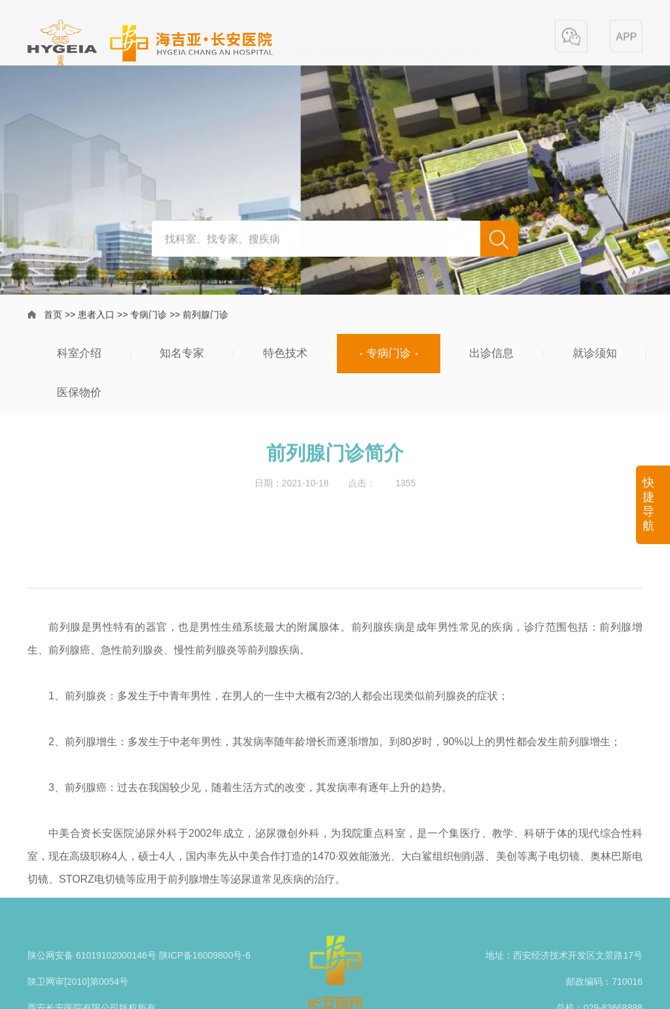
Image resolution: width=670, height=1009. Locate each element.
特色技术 (285, 353)
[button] (571, 37)
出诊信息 (491, 353)
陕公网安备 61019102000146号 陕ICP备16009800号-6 (139, 975)
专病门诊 (148, 316)
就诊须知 (595, 353)
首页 (53, 316)
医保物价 (79, 392)
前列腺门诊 (205, 316)
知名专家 (182, 353)
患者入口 (96, 316)
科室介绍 (79, 353)
